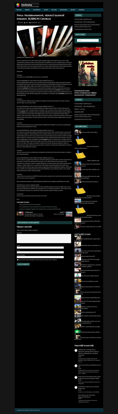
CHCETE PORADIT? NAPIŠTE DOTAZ (83, 19)
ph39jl (79, 377)
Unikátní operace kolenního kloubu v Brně (88, 388)
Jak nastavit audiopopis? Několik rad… (86, 396)
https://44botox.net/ (83, 395)
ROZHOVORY (63, 10)
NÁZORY (73, 10)
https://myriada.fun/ (82, 93)
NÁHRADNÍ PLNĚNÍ (79, 112)
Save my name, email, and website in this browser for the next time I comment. (37, 260)
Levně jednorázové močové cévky (83, 29)
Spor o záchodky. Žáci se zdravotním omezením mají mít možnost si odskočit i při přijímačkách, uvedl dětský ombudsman (88, 352)
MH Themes (37, 410)
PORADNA (81, 10)
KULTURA (54, 10)
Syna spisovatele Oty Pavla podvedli (30, 205)
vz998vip (80, 350)
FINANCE (27, 10)
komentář (19, 233)
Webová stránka (21, 255)
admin (26, 23)
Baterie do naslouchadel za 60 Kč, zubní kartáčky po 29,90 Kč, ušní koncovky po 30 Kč (87, 26)
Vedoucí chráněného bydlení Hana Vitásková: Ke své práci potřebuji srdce (40, 209)
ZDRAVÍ (46, 10)
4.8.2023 (21, 23)
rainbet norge (81, 365)
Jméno (18, 245)
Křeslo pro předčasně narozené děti (89, 366)
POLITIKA (19, 10)
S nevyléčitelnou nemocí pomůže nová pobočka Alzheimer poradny (38, 207)
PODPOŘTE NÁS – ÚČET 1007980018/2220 (84, 22)
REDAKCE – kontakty (79, 109)
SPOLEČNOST (36, 10)
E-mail (18, 250)
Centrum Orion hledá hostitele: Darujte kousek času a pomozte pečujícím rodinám (89, 378)
